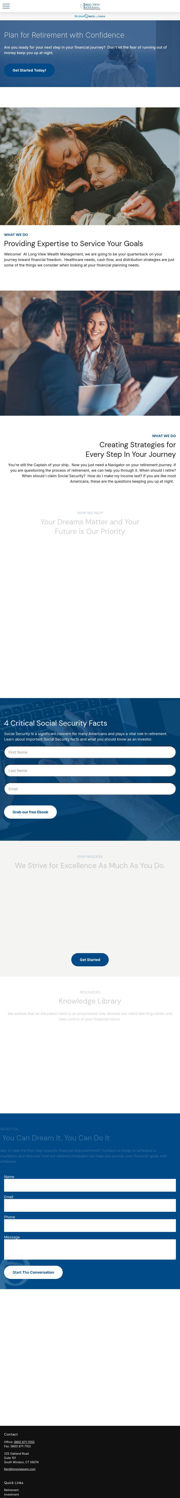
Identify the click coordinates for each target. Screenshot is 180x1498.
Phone (9, 1217)
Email (8, 1197)
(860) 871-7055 (24, 1442)
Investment (11, 1494)
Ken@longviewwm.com (20, 1469)
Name (9, 1177)
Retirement (11, 1490)
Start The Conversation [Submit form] (33, 1272)
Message (12, 1237)
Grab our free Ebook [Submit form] (30, 812)
